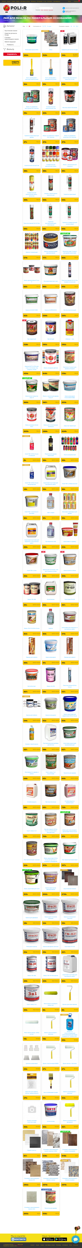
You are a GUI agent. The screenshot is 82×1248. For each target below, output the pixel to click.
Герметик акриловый (70, 194)
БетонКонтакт (32, 686)
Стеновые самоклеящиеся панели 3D (31, 1179)
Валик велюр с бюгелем (70, 1063)
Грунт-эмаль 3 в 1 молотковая (51, 773)
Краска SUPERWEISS (51, 310)
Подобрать (12, 54)
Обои (50, 49)
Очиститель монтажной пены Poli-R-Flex (70, 78)
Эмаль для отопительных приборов (50, 426)
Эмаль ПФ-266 (31, 599)
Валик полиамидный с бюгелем (69, 1092)
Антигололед (50, 1121)
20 (71, 26)
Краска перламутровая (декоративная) (50, 252)
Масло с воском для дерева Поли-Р (51, 397)
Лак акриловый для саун (51, 281)
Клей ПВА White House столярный (31, 455)
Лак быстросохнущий (69, 310)
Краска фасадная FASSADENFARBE (70, 397)
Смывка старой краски (31, 744)
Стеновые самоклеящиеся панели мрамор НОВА (50, 1150)
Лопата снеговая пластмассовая (32, 1121)
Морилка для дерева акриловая (51, 455)
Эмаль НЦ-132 (51, 686)
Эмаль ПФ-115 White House (31, 628)
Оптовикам (39, 1)
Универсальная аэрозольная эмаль (50, 165)
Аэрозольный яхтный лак (31, 165)
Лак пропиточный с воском (32, 859)
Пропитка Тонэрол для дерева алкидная (69, 368)
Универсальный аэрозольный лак (51, 107)
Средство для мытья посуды (11, 34)
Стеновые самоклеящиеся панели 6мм (31, 1208)
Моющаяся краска (31, 946)
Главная (5, 20)
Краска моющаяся (50, 715)
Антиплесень (51, 599)
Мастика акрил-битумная (69, 107)
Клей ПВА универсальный (69, 483)
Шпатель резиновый (32, 1063)
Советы (13, 1)
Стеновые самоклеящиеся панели (12, 38)
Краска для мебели (31, 715)
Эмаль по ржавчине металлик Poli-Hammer (69, 136)
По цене (49, 26)
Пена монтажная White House (69, 686)
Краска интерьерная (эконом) (70, 917)
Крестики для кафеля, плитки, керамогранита (31, 1092)
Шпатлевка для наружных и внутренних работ (70, 628)
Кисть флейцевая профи (51, 1092)
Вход (69, 1)
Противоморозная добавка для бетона (50, 744)
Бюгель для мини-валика (70, 1004)
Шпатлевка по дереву (70, 541)
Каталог (4, 1)
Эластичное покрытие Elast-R (31, 397)
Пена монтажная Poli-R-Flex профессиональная (70, 281)
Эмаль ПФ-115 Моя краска (50, 975)
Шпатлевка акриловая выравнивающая (69, 744)
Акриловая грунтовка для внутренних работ (50, 483)
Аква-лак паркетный (70, 425)
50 (74, 26)
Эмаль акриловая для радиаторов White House (70, 715)
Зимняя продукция (10, 41)
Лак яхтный (50, 339)
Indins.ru (19, 1245)
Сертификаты (56, 1)
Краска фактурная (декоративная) (50, 888)
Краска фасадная (51, 657)
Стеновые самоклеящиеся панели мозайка (69, 1179)
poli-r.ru (15, 1244)
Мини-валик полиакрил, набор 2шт (51, 1004)
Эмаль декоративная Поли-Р (32, 281)
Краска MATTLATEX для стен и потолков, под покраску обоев (32, 368)
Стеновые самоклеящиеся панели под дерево (69, 1150)
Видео (17, 1)
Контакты (49, 1)
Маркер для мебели (31, 657)
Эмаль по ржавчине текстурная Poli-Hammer (32, 107)
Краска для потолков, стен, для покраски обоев (50, 570)
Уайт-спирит (50, 512)
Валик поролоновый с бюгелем (50, 1033)
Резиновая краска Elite (31, 49)
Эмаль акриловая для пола (31, 888)
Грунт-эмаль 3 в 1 (32, 830)
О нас (44, 1)
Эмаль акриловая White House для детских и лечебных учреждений (51, 860)
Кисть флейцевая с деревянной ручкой (50, 78)
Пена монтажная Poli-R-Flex (32, 223)
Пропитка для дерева (70, 773)
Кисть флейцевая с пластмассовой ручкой (31, 78)
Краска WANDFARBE (32, 310)
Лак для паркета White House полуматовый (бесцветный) (50, 831)
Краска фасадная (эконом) (50, 946)
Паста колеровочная (70, 454)
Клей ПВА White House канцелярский (31, 483)
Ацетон (51, 628)
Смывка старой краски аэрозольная (50, 194)
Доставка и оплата (25, 1)
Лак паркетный (31, 339)
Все (77, 26)
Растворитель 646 (50, 541)
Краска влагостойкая (70, 570)
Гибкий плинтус (31, 1150)
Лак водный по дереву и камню (32, 773)
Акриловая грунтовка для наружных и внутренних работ (31, 542)
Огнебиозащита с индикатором (70, 802)
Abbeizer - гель (69, 339)
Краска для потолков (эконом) (51, 917)
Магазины (33, 1)
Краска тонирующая (32, 252)
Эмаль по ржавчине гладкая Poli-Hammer (51, 136)
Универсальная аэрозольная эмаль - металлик (32, 194)
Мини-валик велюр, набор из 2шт (31, 1033)
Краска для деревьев (32, 917)
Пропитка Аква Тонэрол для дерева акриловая (70, 252)
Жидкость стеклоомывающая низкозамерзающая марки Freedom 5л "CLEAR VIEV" (69, 1034)
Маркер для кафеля (69, 657)
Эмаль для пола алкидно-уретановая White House (69, 831)
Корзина (76, 1)
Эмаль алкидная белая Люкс (31, 426)
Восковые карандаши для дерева (69, 512)
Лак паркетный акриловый (69, 859)
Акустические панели (11, 30)
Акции (8, 1)
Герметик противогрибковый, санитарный (50, 223)
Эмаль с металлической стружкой (70, 165)
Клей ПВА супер (31, 570)
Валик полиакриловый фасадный (69, 1121)
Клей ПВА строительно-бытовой (32, 512)
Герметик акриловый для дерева (32, 136)
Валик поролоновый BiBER (51, 1063)
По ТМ (44, 26)
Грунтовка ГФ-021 (70, 599)
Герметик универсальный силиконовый (69, 223)
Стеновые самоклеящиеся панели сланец (50, 1179)
